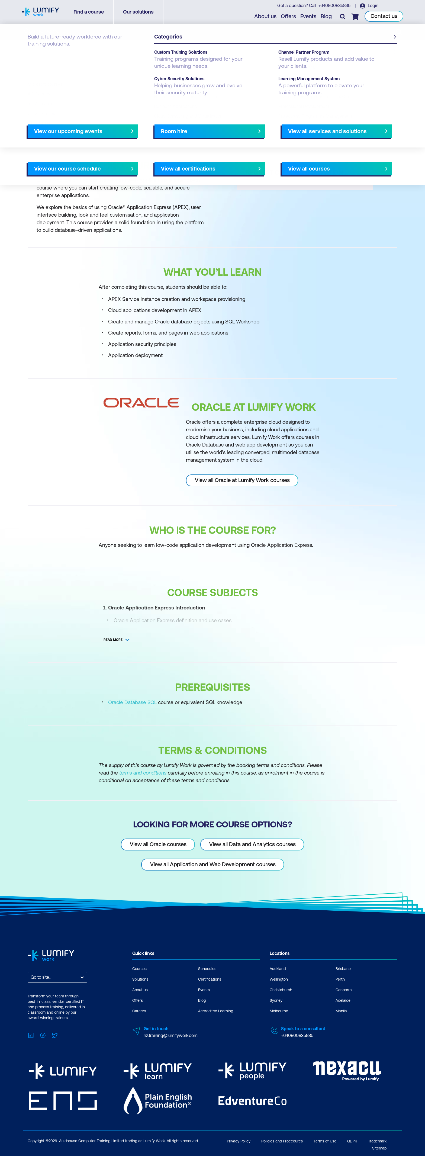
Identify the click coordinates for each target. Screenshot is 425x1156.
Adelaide (343, 1000)
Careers (139, 1011)
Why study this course (55, 126)
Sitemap (379, 1147)
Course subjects (141, 126)
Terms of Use (325, 1140)
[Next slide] (208, 126)
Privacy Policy (238, 1140)
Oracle (56, 54)
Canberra (344, 989)
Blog (326, 16)
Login (372, 5)
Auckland (278, 968)
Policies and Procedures (282, 1140)
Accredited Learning (215, 1011)
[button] (119, 124)
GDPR (352, 1140)
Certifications (209, 979)
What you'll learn (101, 126)
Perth (340, 979)
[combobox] (31, 977)
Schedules (207, 968)
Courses (36, 54)
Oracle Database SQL (132, 702)
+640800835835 (334, 5)
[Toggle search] (343, 17)
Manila (341, 1011)
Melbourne (279, 1011)
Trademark (377, 1140)
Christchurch (281, 989)
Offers (288, 16)
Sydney (276, 1000)
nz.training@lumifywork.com (171, 1035)
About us (266, 16)
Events (309, 16)
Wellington (279, 979)
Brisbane (343, 968)
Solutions (140, 979)
